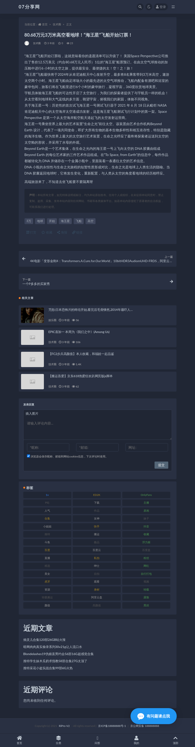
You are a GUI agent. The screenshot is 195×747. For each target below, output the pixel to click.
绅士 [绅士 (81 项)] (96, 565)
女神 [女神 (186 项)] (96, 518)
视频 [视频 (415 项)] (146, 581)
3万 (29, 221)
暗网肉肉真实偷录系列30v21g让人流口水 (52, 647)
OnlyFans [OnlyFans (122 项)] (146, 495)
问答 (97, 740)
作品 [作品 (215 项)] (96, 510)
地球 (40, 221)
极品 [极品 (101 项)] (96, 542)
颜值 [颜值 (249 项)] (47, 605)
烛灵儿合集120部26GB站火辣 (44, 640)
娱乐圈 (52, 320)
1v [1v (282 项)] (47, 495)
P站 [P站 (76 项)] (47, 502)
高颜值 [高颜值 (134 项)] (97, 605)
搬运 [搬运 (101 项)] (96, 534)
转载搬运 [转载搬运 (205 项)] (47, 597)
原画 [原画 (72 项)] (146, 510)
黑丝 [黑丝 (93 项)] (146, 605)
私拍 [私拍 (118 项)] (96, 558)
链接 (77, 232)
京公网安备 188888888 (144, 726)
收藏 (46, 232)
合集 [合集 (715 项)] (47, 518)
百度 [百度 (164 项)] (47, 550)
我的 (136, 740)
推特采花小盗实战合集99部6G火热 (48, 668)
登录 (161, 7)
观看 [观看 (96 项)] (96, 581)
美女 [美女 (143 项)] (47, 573)
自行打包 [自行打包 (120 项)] (146, 573)
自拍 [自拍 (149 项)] (96, 573)
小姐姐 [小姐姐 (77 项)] (47, 526)
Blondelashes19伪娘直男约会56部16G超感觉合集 (58, 654)
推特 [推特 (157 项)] (47, 534)
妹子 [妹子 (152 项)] (146, 518)
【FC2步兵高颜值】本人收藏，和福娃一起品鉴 (81, 354)
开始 (52, 221)
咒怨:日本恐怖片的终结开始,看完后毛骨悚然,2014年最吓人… (90, 310)
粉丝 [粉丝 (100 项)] (146, 558)
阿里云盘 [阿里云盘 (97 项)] (96, 597)
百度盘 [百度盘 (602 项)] (146, 550)
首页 (45, 24)
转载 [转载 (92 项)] (146, 589)
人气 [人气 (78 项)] (47, 510)
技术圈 (57, 24)
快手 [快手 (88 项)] (96, 526)
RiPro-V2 (64, 726)
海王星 (65, 221)
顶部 (175, 740)
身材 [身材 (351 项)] (96, 589)
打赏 (32, 232)
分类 (58, 740)
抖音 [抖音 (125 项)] (146, 526)
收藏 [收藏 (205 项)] (146, 534)
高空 (90, 221)
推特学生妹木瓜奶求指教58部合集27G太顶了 (55, 661)
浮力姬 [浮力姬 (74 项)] (146, 542)
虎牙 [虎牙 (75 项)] (47, 581)
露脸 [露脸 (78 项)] (146, 597)
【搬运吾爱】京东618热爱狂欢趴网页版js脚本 (80, 376)
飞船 (79, 221)
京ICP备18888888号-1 (112, 726)
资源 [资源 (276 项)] (47, 589)
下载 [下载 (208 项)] (96, 502)
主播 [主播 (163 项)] (146, 502)
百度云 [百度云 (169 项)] (97, 550)
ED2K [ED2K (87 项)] (96, 495)
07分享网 (29, 6)
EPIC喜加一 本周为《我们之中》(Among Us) (79, 332)
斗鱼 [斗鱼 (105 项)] (47, 542)
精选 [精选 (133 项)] (47, 565)
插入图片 (32, 413)
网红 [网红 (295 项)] (146, 565)
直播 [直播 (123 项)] (47, 558)
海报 (62, 232)
